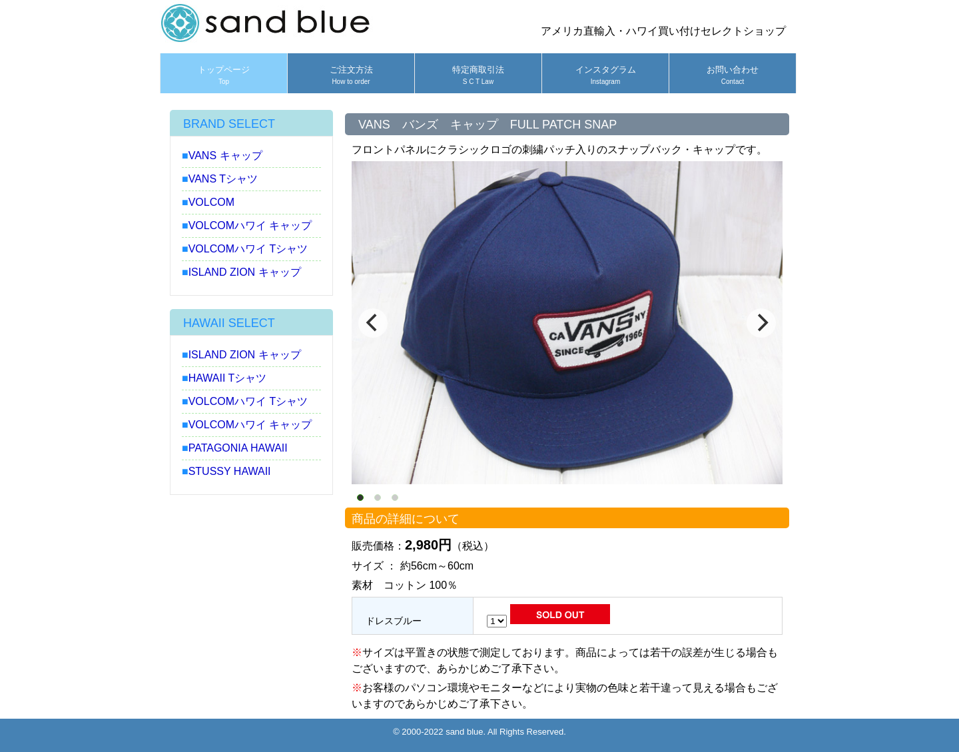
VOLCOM (211, 202)
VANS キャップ (225, 155)
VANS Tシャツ (223, 179)
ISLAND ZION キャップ (244, 272)
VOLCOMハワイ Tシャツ (248, 248)
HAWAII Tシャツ (227, 378)
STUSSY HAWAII (229, 471)
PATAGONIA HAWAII (238, 448)
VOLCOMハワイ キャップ (250, 225)
